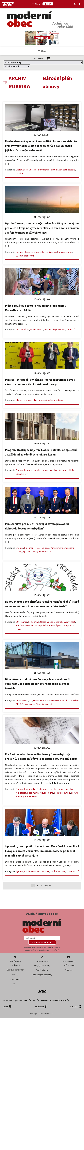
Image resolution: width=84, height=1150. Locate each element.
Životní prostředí (54, 399)
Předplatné (15, 965)
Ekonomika (29, 789)
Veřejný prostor (27, 704)
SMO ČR (27, 1000)
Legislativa (51, 251)
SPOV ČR (45, 1000)
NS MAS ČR (55, 1000)
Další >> (48, 885)
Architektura (22, 700)
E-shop (15, 974)
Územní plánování (25, 255)
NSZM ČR (65, 1000)
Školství (70, 329)
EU (25, 547)
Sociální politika (66, 470)
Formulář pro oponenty (42, 974)
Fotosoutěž (15, 979)
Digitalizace (22, 169)
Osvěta (19, 173)
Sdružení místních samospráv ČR (32, 625)
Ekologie (28, 251)
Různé (50, 792)
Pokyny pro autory (42, 965)
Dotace (32, 169)
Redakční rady (42, 970)
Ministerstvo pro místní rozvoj (31, 792)
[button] (42, 942)
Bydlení (19, 470)
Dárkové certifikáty (15, 969)
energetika (39, 251)
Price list (68, 970)
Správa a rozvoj (64, 251)
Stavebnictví (22, 473)
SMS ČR (36, 1000)
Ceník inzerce (68, 965)
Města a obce (36, 329)
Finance (41, 399)
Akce (15, 983)
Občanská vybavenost (54, 329)
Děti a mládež (22, 329)
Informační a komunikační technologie (56, 169)
